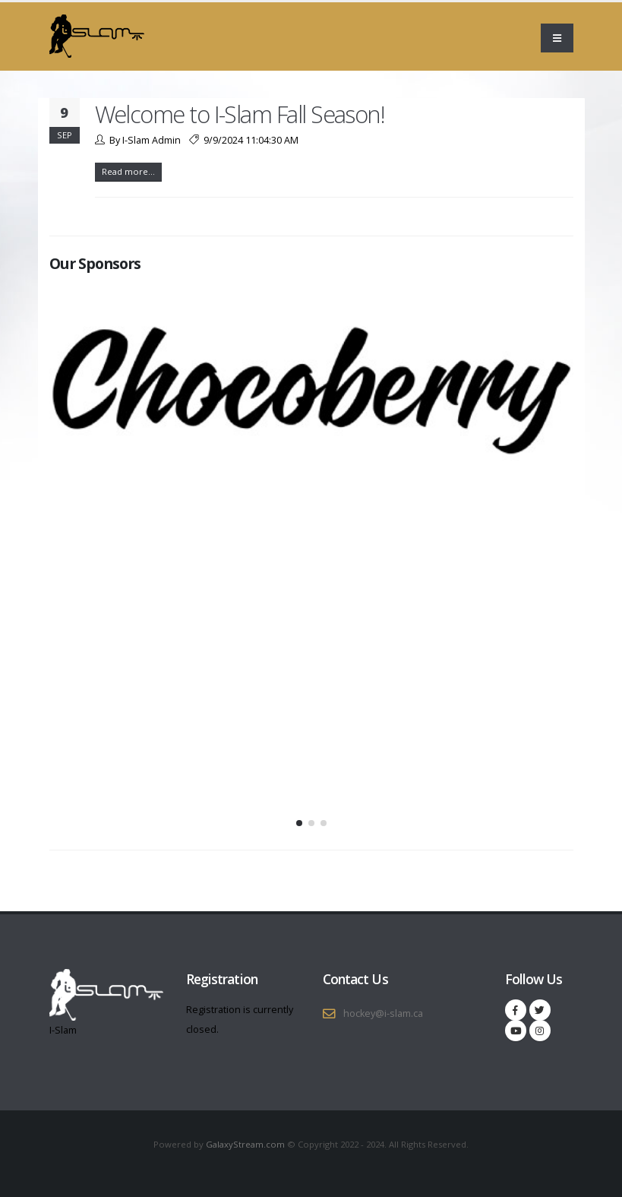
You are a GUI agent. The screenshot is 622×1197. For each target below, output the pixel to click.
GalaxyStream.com (246, 1144)
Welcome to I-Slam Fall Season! (240, 114)
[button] (299, 823)
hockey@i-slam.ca (383, 1013)
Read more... (128, 171)
